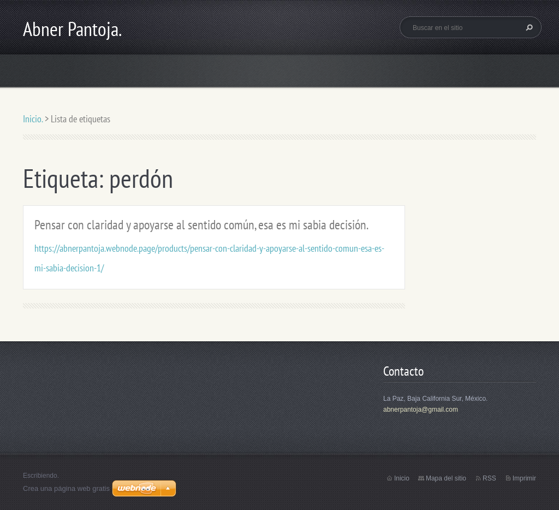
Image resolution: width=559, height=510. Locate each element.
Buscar (528, 27)
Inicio (401, 478)
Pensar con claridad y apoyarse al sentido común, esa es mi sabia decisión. (201, 224)
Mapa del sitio (446, 478)
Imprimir (524, 478)
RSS (489, 478)
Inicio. (33, 118)
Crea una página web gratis (66, 488)
